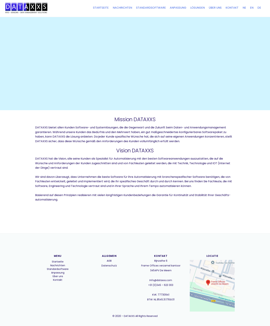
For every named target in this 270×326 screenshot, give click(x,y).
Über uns (215, 8)
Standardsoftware (151, 8)
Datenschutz (109, 265)
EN (251, 8)
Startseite (101, 8)
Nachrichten (122, 8)
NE (244, 8)
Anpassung (178, 8)
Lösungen (197, 8)
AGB (109, 260)
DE (259, 8)
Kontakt (232, 8)
